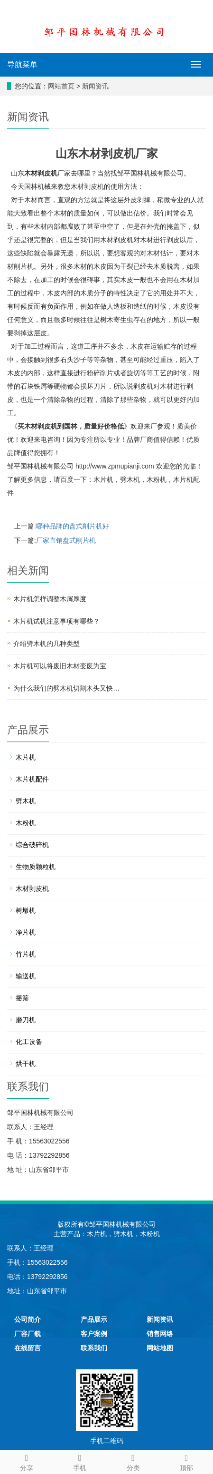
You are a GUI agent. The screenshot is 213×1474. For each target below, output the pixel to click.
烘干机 (26, 1063)
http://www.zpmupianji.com (114, 466)
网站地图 (160, 1348)
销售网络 (160, 1333)
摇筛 (22, 998)
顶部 (186, 1461)
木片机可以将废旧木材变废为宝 (59, 666)
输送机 (26, 976)
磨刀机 (26, 1020)
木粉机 (157, 479)
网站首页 (61, 86)
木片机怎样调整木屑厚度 (49, 599)
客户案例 (94, 1333)
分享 (26, 1461)
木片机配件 (32, 779)
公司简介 (27, 1319)
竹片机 (26, 954)
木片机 (103, 479)
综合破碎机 (32, 845)
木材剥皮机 (40, 173)
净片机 (26, 932)
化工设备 (29, 1041)
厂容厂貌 (27, 1333)
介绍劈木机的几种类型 (46, 643)
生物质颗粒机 (36, 866)
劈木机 (130, 479)
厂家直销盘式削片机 (66, 540)
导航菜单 (22, 64)
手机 (79, 1461)
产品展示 (94, 1319)
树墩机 (26, 910)
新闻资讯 (95, 86)
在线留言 (27, 1348)
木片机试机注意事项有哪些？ (56, 621)
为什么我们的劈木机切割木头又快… (66, 688)
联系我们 (94, 1348)
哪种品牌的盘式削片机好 (72, 526)
